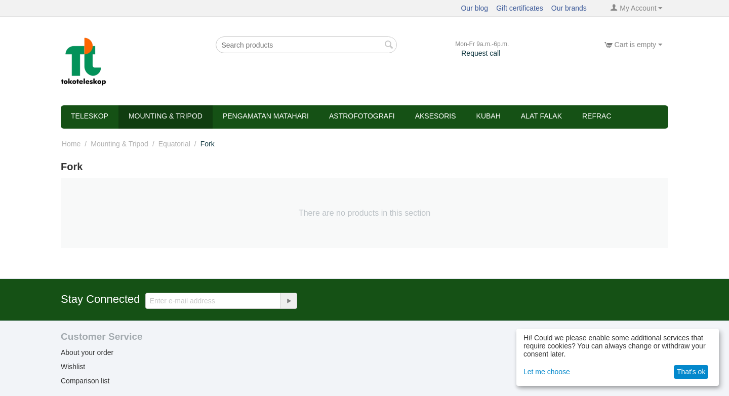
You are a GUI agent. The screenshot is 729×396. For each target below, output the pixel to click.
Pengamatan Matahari (266, 116)
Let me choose (546, 372)
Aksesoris (435, 116)
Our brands (569, 8)
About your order (87, 352)
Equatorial (174, 144)
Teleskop (89, 116)
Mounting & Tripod (165, 116)
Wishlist (73, 367)
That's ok (691, 372)
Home (71, 144)
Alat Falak (541, 116)
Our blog (474, 8)
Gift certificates (519, 8)
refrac (597, 116)
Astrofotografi (362, 116)
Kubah (488, 116)
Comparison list (85, 381)
